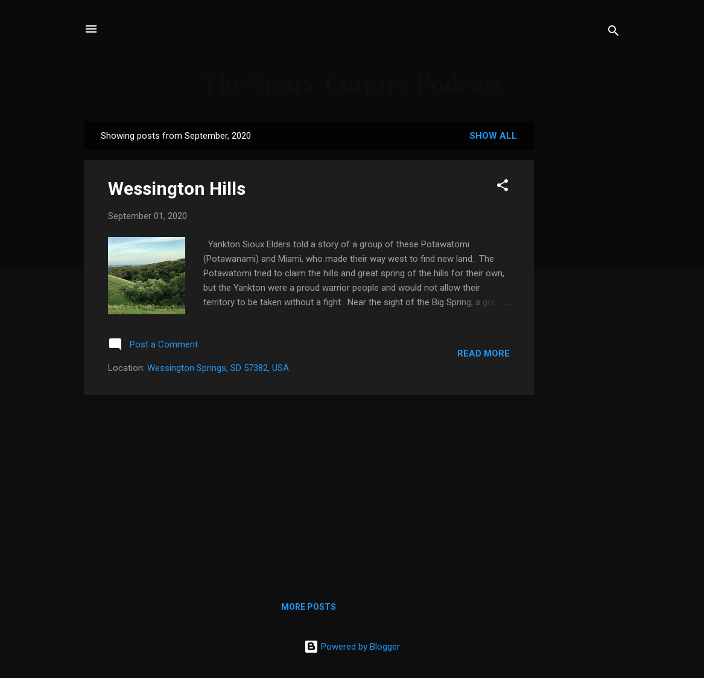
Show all (493, 135)
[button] (502, 187)
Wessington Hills (177, 188)
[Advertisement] (309, 489)
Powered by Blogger (352, 646)
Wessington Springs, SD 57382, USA (218, 368)
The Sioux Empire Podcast (352, 84)
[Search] (613, 32)
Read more (483, 353)
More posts (308, 607)
